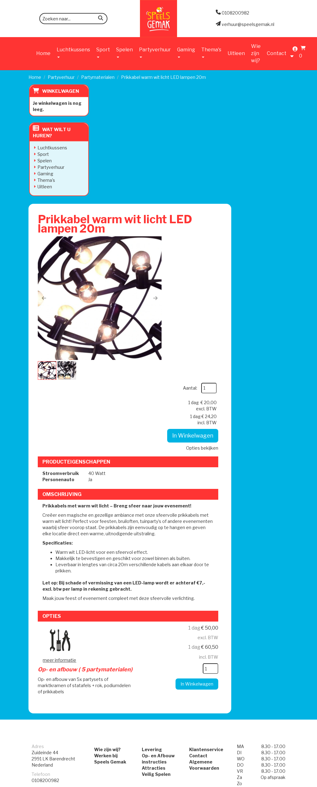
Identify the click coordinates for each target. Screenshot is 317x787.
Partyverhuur (61, 77)
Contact (276, 53)
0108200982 (45, 572)
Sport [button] (103, 52)
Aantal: (246, 124)
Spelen (44, 160)
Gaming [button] (186, 52)
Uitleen (236, 53)
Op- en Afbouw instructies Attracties (158, 553)
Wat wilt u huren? (51, 133)
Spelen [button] (124, 52)
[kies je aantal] (266, 465)
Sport (42, 154)
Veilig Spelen (156, 566)
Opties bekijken (258, 184)
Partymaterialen (98, 77)
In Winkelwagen (248, 172)
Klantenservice (206, 541)
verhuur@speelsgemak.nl (58, 587)
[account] (293, 53)
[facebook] (271, 781)
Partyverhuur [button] (155, 52)
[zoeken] (100, 19)
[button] (109, 181)
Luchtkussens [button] (73, 52)
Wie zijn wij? (256, 53)
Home (43, 53)
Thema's (45, 180)
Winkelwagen (59, 91)
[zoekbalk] (73, 18)
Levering (152, 541)
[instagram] (283, 781)
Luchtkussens (52, 147)
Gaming (45, 173)
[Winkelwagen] (301, 53)
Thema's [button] (211, 52)
